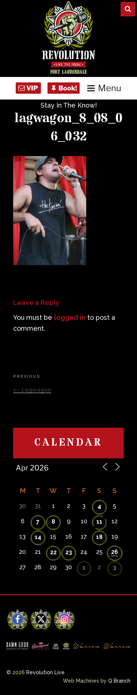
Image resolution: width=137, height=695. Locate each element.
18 (99, 536)
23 (68, 552)
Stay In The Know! (69, 105)
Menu (104, 88)
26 (114, 551)
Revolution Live (45, 672)
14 (38, 536)
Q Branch (119, 681)
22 (53, 552)
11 (99, 521)
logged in (69, 317)
